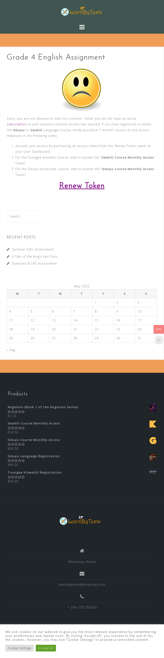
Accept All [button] (45, 648)
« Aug (11, 350)
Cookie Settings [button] (19, 648)
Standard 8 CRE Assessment (34, 263)
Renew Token (82, 186)
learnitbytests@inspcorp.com (82, 584)
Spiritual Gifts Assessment (33, 249)
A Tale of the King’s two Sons (35, 256)
